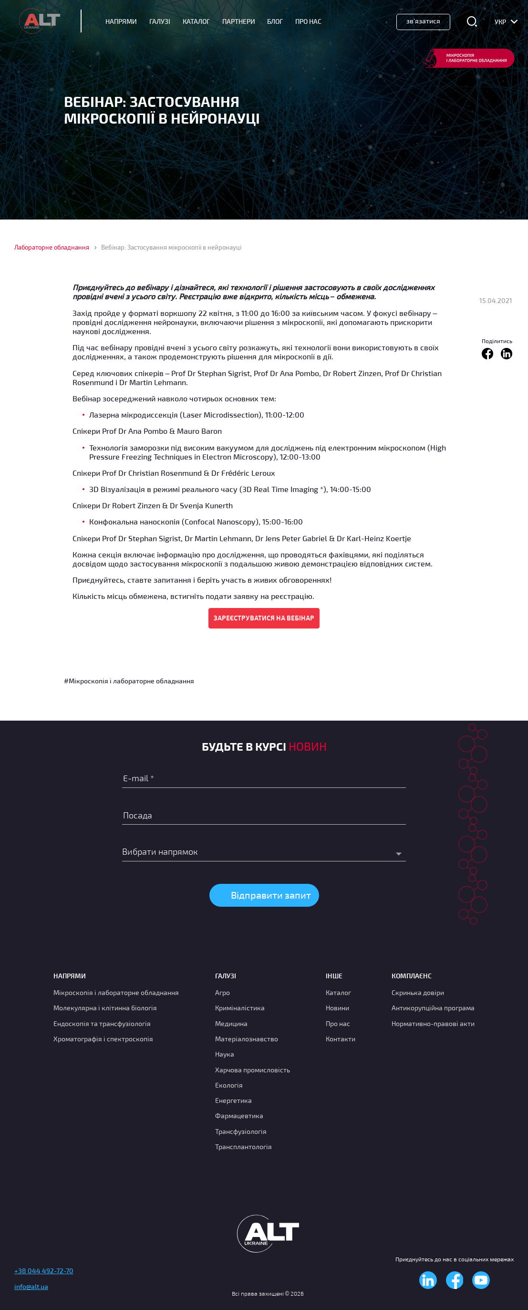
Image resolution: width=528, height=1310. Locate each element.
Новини (337, 1008)
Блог (275, 21)
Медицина (231, 1023)
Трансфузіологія (241, 1131)
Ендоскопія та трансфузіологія (102, 1023)
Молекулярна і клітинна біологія (105, 1008)
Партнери (238, 21)
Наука (224, 1054)
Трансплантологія (243, 1146)
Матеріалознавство (246, 1039)
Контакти (340, 1039)
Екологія (229, 1085)
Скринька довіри (418, 992)
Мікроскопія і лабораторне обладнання (116, 992)
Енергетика (233, 1100)
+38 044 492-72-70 (43, 1271)
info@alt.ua (31, 1286)
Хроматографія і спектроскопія (103, 1039)
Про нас (338, 1023)
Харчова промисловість (252, 1070)
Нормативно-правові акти (433, 1023)
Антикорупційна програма (433, 1008)
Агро (222, 992)
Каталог (196, 21)
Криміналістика (240, 1008)
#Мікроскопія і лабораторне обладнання (129, 681)
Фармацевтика (239, 1115)
